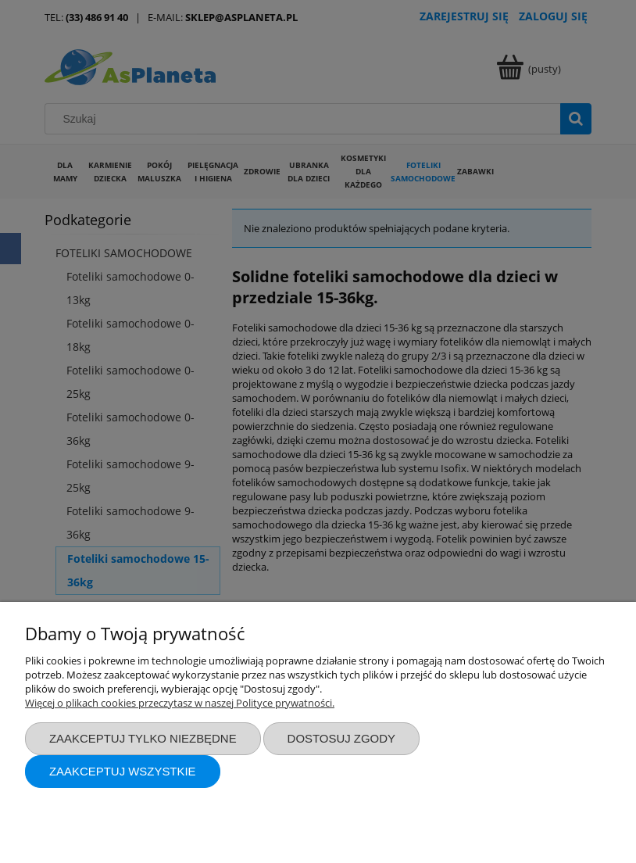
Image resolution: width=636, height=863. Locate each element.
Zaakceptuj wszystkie (122, 771)
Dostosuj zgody (341, 738)
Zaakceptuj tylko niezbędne (143, 738)
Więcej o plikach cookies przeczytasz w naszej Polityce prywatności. (179, 703)
